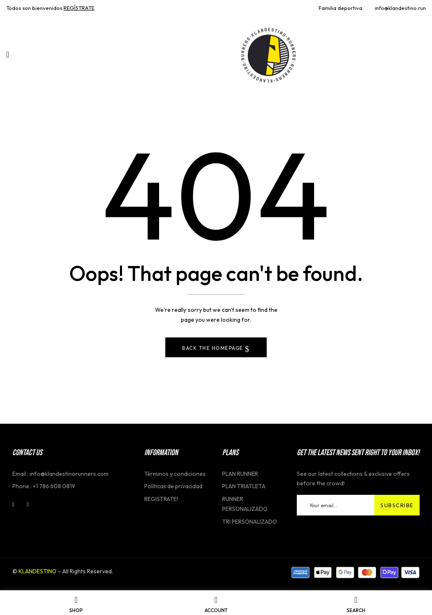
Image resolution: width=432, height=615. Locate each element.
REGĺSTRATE (78, 8)
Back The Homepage (213, 348)
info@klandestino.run (400, 8)
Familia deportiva (340, 8)
